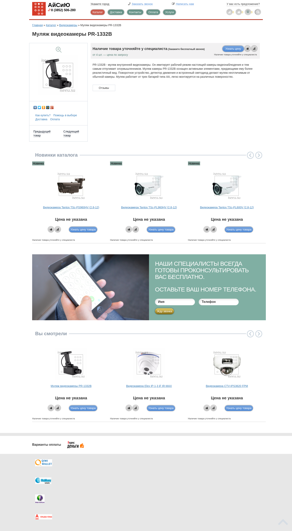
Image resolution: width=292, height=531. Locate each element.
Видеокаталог (166, 478)
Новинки (162, 486)
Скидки (44, 494)
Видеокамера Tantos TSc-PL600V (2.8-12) (227, 207)
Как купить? (43, 115)
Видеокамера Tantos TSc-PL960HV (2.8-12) (149, 207)
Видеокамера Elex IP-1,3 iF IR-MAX (149, 386)
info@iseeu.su (225, 493)
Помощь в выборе (65, 115)
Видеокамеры (68, 25)
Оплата (153, 12)
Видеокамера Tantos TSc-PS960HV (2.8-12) (71, 207)
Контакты (135, 12)
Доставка (116, 12)
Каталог (98, 12)
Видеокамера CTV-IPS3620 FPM (227, 386)
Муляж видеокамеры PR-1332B (71, 386)
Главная (37, 25)
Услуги (169, 12)
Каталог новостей (110, 478)
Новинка (38, 163)
